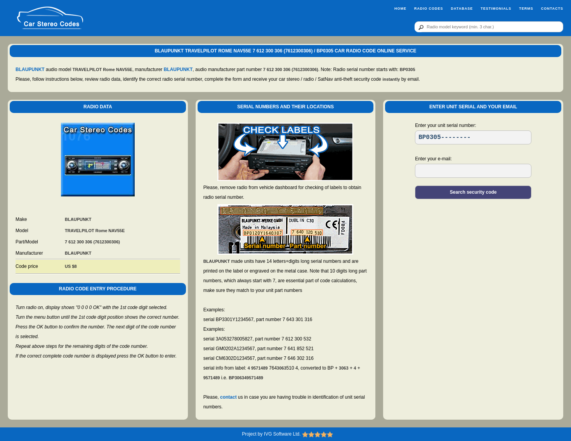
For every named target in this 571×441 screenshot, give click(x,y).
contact (228, 397)
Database (462, 8)
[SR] (473, 137)
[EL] (473, 171)
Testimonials (496, 8)
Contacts (552, 8)
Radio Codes (428, 8)
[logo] (50, 18)
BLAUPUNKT (30, 69)
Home (400, 8)
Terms (526, 8)
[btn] (420, 27)
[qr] (489, 26)
